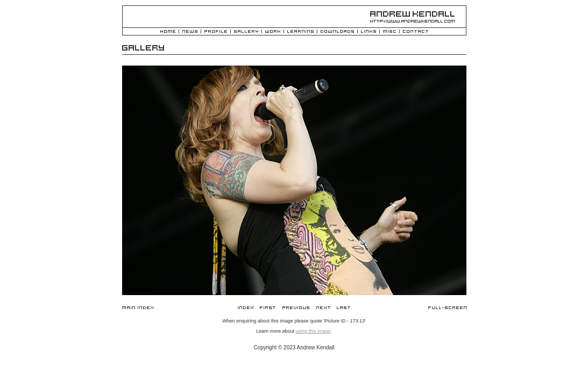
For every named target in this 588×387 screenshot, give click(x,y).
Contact (415, 32)
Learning (300, 32)
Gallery (246, 32)
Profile (215, 32)
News (189, 32)
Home (167, 32)
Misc (389, 32)
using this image (312, 331)
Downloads (337, 32)
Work (272, 32)
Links (368, 32)
